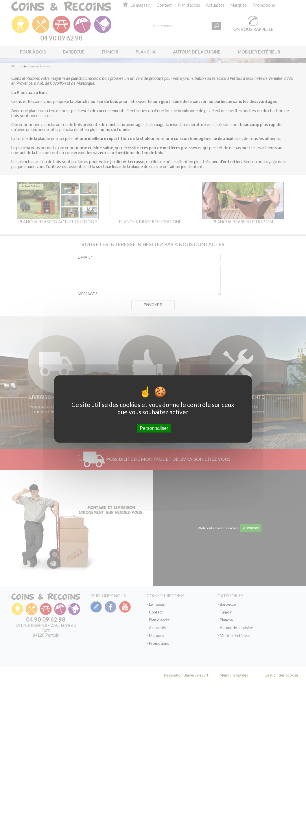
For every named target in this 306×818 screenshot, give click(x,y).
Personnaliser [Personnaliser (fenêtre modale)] (154, 428)
